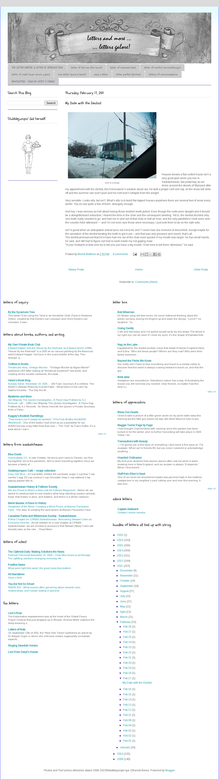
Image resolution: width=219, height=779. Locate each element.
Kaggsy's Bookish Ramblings (25, 416)
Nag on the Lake (127, 344)
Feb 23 (127, 647)
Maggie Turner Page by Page (135, 425)
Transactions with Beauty (132, 441)
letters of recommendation (163, 74)
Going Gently (125, 328)
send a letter (101, 74)
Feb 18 (127, 673)
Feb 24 (127, 642)
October (125, 580)
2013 (120, 555)
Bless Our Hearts (127, 412)
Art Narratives (16, 574)
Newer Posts (76, 269)
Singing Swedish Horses (23, 645)
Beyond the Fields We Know (134, 360)
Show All (102, 434)
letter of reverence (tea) (123, 67)
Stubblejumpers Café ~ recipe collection (32, 470)
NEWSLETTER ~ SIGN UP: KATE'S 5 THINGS (33, 81)
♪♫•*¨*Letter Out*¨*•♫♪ (74, 25)
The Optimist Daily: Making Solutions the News (36, 551)
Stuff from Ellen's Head (131, 473)
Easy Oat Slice (17, 474)
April (123, 611)
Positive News (16, 564)
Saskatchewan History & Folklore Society (32, 486)
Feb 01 (127, 740)
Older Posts (201, 269)
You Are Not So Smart (21, 584)
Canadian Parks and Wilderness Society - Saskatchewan (42, 516)
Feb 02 (127, 735)
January (125, 747)
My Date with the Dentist (83, 103)
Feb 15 (127, 694)
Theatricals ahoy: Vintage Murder (28, 367)
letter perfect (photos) (128, 74)
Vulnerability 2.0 (17, 457)
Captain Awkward (127, 509)
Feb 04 (127, 725)
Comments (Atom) (146, 282)
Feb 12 (127, 709)
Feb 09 (127, 720)
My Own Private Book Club (24, 344)
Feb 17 (127, 678)
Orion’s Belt (15, 577)
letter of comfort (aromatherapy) (162, 67)
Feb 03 (127, 730)
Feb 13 (127, 704)
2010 (120, 753)
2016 (120, 540)
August (124, 591)
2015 (120, 545)
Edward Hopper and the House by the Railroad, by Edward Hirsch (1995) (50, 348)
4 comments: (121, 254)
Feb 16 (127, 689)
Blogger (170, 770)
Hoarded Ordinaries (129, 457)
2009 (120, 759)
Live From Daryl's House (23, 652)
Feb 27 (127, 631)
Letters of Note (16, 629)
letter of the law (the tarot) (86, 67)
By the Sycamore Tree (21, 312)
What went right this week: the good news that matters (39, 568)
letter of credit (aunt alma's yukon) (31, 74)
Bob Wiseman (125, 312)
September (127, 586)
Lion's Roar (15, 613)
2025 (120, 535)
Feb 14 (127, 699)
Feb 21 (127, 657)
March (124, 616)
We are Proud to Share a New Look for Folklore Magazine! (42, 490)
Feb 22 (127, 652)
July (123, 596)
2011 (120, 565)
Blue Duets (14, 454)
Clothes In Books (18, 364)
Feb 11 (127, 715)
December (126, 570)
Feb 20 (127, 662)
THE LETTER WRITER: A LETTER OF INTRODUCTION (37, 67)
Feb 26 (127, 637)
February (125, 622)
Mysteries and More (20, 396)
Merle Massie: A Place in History (27, 503)
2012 (120, 560)
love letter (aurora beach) (72, 74)
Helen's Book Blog (19, 380)
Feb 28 (127, 626)
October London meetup (131, 512)
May (123, 606)
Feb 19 (127, 667)
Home (139, 269)
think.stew (123, 377)
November (126, 575)
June (123, 601)
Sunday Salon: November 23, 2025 (28, 383)
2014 (120, 550)
